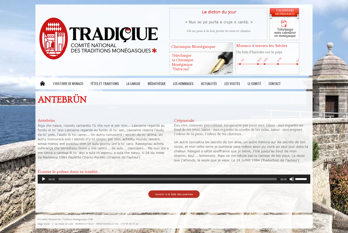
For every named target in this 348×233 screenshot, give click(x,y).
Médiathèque (157, 83)
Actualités (209, 83)
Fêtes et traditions (105, 83)
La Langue (133, 83)
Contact (274, 83)
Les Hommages (183, 83)
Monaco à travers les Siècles (261, 45)
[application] (174, 179)
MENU (42, 83)
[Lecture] (43, 179)
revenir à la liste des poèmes (174, 194)
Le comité (254, 83)
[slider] (168, 179)
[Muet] (291, 179)
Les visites (232, 83)
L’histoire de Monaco (68, 83)
